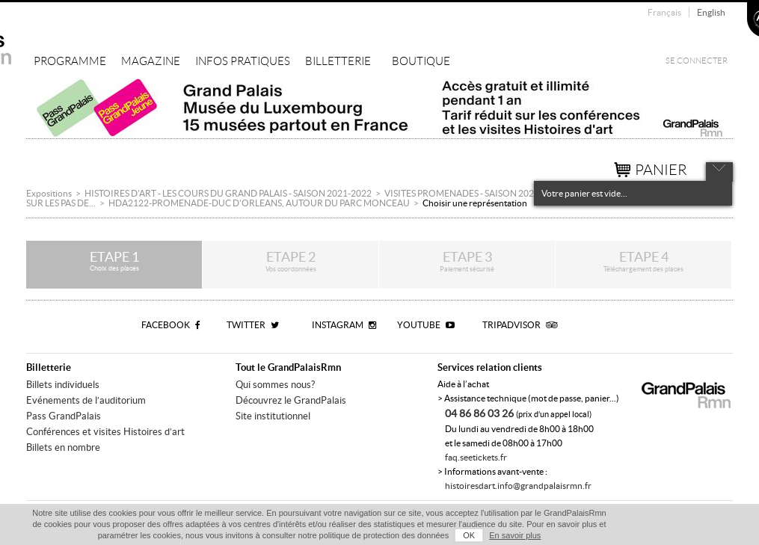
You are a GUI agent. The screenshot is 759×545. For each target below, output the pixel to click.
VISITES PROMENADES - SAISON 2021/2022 (473, 193)
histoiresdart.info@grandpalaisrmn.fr (518, 485)
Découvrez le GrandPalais (291, 400)
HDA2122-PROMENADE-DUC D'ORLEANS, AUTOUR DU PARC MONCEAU (259, 203)
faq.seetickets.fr (476, 457)
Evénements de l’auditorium (86, 400)
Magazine (150, 61)
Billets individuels (62, 384)
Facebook (170, 325)
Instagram (344, 325)
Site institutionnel (273, 416)
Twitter (253, 325)
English (711, 12)
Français (664, 12)
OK (469, 535)
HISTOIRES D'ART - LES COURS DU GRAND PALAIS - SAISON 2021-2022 (228, 193)
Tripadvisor (519, 325)
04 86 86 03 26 (480, 413)
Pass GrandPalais (63, 416)
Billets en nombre (63, 447)
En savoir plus (515, 535)
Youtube (426, 325)
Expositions (49, 193)
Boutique (421, 61)
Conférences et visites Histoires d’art (105, 431)
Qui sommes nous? (275, 384)
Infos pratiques (242, 61)
